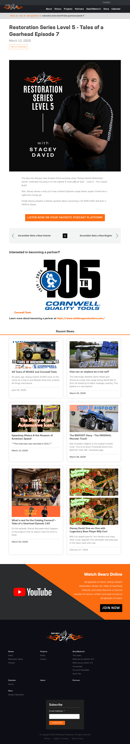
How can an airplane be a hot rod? (89, 372)
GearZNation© (93, 9)
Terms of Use (77, 739)
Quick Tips (77, 674)
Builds (42, 655)
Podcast (11, 663)
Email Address (57, 711)
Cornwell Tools (22, 312)
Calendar (115, 9)
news (21, 16)
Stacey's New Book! (16, 695)
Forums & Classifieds (81, 670)
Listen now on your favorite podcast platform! (65, 217)
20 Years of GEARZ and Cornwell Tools (34, 372)
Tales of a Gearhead (18, 47)
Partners (79, 9)
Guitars (43, 659)
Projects (68, 9)
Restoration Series (15, 659)
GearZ (10, 655)
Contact (106, 2)
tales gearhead (32, 16)
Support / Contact (61, 739)
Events (11, 684)
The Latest (77, 655)
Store (106, 9)
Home (12, 16)
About (49, 9)
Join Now (111, 608)
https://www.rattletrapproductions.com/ (81, 318)
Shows (57, 9)
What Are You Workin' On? (83, 659)
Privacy (47, 739)
